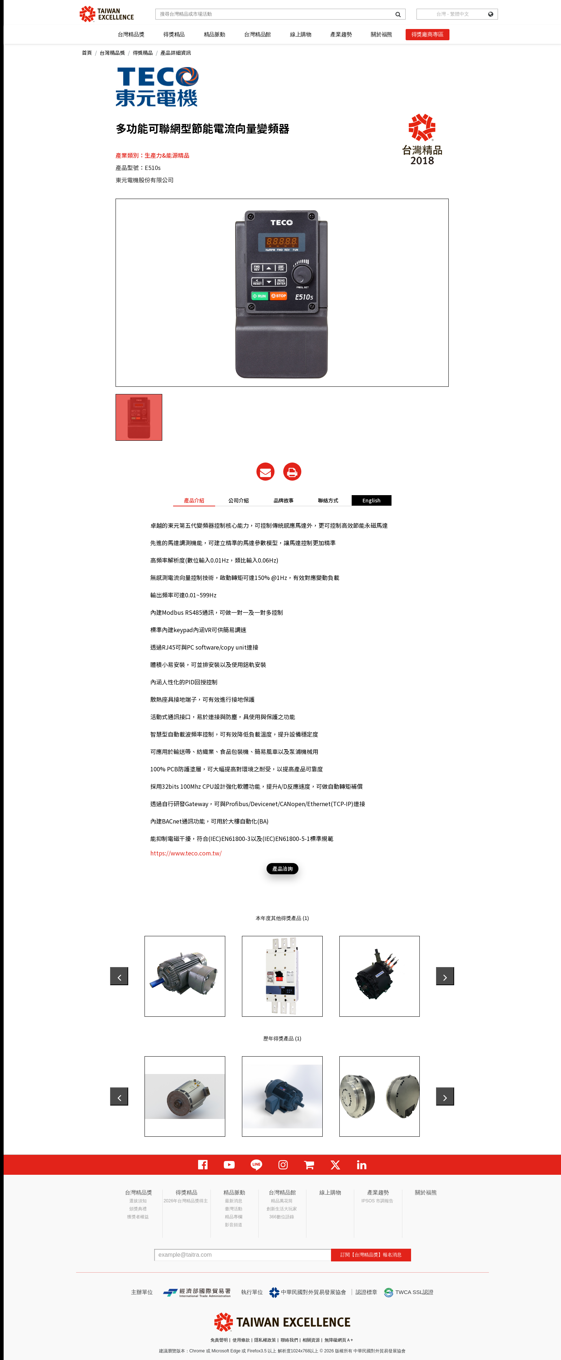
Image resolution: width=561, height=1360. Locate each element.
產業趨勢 (341, 34)
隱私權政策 (265, 1340)
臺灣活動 (233, 1209)
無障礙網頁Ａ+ (339, 1340)
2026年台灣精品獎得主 (186, 1201)
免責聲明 (219, 1340)
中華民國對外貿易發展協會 (308, 1292)
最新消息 (233, 1201)
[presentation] (119, 976)
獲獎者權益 (138, 1217)
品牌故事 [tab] (283, 500)
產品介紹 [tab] (194, 500)
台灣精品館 (257, 34)
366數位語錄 (281, 1217)
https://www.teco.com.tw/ (186, 853)
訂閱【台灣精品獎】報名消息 (371, 1254)
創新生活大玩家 (282, 1209)
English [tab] (372, 500)
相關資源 (311, 1340)
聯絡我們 (289, 1340)
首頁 (87, 52)
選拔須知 (138, 1201)
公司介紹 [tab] (239, 500)
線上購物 (300, 34)
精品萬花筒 (282, 1201)
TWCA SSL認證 (408, 1292)
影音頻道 (233, 1225)
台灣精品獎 (131, 34)
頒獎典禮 (138, 1209)
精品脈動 (214, 34)
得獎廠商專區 (427, 34)
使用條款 (241, 1340)
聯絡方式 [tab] (328, 500)
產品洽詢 (282, 868)
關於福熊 (381, 34)
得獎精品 (174, 34)
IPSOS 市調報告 (377, 1201)
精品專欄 (233, 1217)
